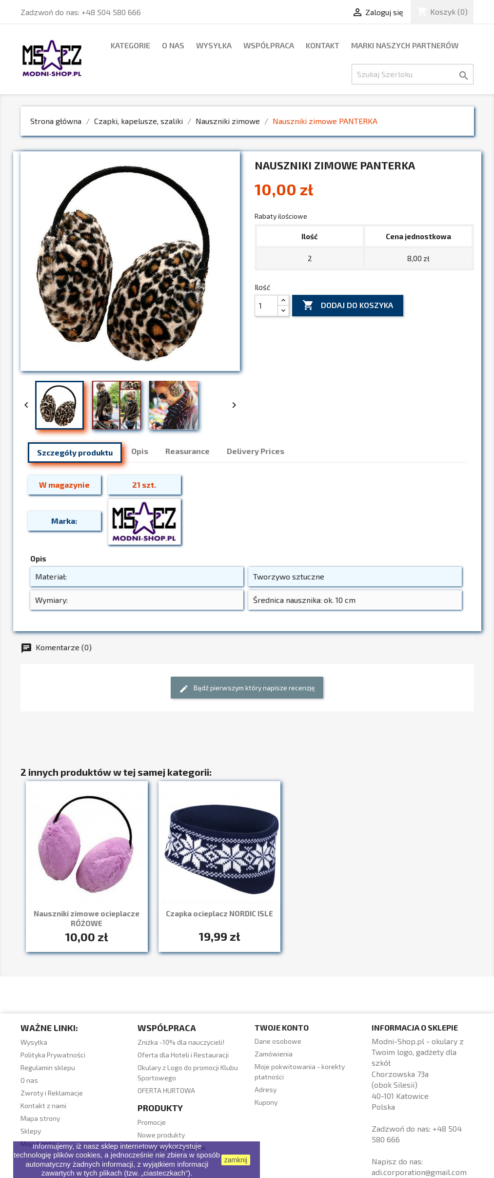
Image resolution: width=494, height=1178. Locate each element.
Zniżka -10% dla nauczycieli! (181, 1042)
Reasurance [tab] (187, 450)
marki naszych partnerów (404, 45)
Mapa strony (40, 1118)
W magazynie (64, 484)
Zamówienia (274, 1054)
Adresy (266, 1089)
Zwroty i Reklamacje (51, 1093)
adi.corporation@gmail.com (419, 1172)
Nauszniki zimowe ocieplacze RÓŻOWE (86, 918)
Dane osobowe (278, 1041)
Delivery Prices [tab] (255, 450)
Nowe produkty (161, 1135)
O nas (173, 45)
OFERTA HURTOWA (166, 1090)
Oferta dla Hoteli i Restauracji (183, 1055)
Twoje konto (282, 1027)
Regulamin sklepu (47, 1067)
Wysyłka (214, 45)
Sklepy (30, 1131)
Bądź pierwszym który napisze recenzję (247, 688)
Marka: (64, 520)
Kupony (266, 1102)
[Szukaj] (413, 74)
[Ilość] (266, 305)
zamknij (235, 1160)
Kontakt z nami (43, 1105)
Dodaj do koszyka (347, 305)
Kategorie (130, 45)
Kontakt (322, 45)
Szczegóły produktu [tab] (75, 452)
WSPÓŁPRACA (268, 45)
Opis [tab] (139, 450)
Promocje (152, 1122)
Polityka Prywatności (52, 1055)
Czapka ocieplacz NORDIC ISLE (219, 913)
